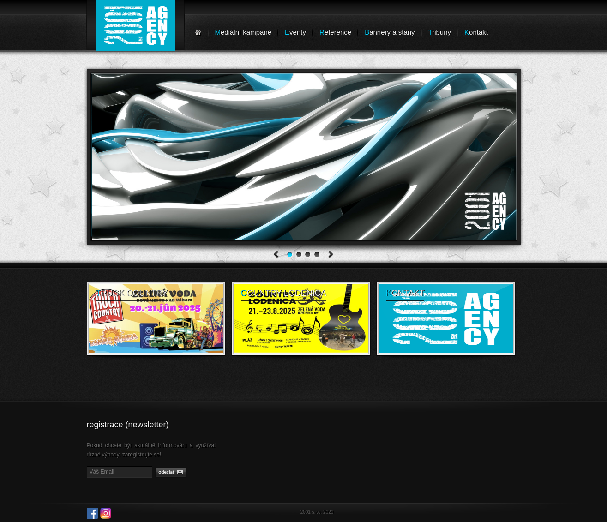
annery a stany (390, 32)
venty (295, 32)
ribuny (439, 32)
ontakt (476, 32)
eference (335, 32)
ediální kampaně (243, 32)
